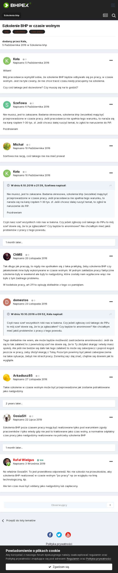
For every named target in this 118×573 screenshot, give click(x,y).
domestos (20, 300)
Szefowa (20, 103)
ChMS (17, 254)
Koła (23, 41)
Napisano (31, 62)
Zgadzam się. (59, 566)
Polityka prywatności (59, 544)
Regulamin (73, 558)
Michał (18, 144)
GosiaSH (19, 416)
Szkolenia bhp (38, 44)
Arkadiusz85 (23, 375)
